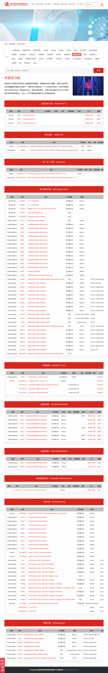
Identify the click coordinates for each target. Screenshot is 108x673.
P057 (22, 271)
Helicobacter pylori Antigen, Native (39, 314)
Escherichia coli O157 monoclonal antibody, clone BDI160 (47, 513)
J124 (22, 560)
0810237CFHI (21, 177)
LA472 (20, 658)
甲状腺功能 (36, 50)
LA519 (23, 588)
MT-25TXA (22, 389)
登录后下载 (89, 115)
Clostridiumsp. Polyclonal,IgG (38, 377)
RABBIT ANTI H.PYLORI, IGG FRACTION (41, 209)
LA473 (20, 650)
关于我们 (79, 4)
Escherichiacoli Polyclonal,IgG (38, 545)
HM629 (22, 330)
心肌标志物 (15, 50)
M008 (22, 467)
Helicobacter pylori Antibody (37, 283)
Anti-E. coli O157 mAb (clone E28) (39, 556)
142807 (22, 150)
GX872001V (23, 381)
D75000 (22, 209)
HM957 (22, 591)
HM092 (22, 303)
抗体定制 (71, 4)
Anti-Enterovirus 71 (29, 115)
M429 (22, 252)
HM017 (22, 568)
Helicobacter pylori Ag (35, 213)
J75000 (22, 213)
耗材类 (14, 63)
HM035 (19, 634)
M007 (22, 463)
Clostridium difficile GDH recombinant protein (43, 385)
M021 (23, 517)
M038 (22, 224)
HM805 (19, 642)
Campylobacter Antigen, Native (34, 650)
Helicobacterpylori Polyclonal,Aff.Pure (40, 275)
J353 (22, 306)
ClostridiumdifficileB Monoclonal (36, 416)
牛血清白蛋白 (77, 59)
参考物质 (50, 59)
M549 (22, 263)
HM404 (22, 295)
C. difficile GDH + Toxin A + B (37, 381)
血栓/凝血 (23, 54)
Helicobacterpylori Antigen (36, 220)
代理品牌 (55, 4)
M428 (22, 248)
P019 (22, 548)
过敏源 (20, 59)
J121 (19, 638)
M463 (23, 537)
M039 (22, 228)
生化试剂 (59, 59)
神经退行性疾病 (31, 59)
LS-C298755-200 (22, 146)
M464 (23, 541)
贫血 (85, 54)
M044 (22, 244)
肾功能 (46, 50)
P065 (22, 377)
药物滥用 (41, 54)
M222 (22, 431)
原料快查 (39, 4)
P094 (22, 275)
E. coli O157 (32, 607)
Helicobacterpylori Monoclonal (37, 224)
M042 (22, 236)
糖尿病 (14, 54)
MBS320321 (23, 607)
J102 (22, 283)
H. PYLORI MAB (33, 201)
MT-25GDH (22, 385)
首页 (33, 4)
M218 (22, 416)
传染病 (68, 50)
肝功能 (53, 50)
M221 (22, 427)
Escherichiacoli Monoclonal (37, 517)
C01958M (23, 603)
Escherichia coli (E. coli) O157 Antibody (41, 564)
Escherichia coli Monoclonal (37, 521)
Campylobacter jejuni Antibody (34, 634)
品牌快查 (63, 4)
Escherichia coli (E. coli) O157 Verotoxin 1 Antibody (45, 584)
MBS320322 (23, 611)
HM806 (19, 646)
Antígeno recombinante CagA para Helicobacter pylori (45, 353)
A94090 (22, 201)
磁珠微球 (50, 54)
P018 (22, 545)
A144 (22, 220)
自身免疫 (32, 54)
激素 (13, 59)
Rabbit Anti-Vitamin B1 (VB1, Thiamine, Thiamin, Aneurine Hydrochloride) (54, 150)
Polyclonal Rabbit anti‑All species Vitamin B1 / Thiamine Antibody (51, 146)
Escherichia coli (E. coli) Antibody (39, 560)
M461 (23, 529)
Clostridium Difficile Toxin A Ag (38, 389)
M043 (22, 240)
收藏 (98, 115)
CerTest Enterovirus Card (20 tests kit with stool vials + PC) (46, 173)
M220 (22, 424)
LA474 (20, 654)
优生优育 (83, 50)
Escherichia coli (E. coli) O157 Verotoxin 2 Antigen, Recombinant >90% (51, 599)
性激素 (61, 50)
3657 (19, 115)
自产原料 (47, 4)
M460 (23, 525)
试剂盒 (67, 59)
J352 (22, 572)
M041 (22, 232)
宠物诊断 (67, 54)
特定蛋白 (27, 63)
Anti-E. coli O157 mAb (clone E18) (39, 552)
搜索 (98, 70)
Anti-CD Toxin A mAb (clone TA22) (34, 490)
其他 (34, 63)
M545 (22, 256)
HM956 (22, 584)
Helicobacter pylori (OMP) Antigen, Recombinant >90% (46, 326)
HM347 (22, 291)
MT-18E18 (22, 552)
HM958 (22, 595)
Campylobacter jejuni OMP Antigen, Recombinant (40, 658)
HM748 (22, 338)
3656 (19, 119)
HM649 (22, 580)
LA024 (22, 322)
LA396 (22, 326)
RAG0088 (22, 353)
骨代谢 (58, 54)
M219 (22, 420)
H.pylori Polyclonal (34, 271)
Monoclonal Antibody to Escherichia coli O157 (43, 603)
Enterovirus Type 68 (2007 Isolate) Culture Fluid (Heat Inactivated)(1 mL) (51, 177)
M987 (22, 439)
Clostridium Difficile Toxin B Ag (38, 392)
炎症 (75, 50)
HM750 (22, 346)
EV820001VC (21, 173)
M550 (22, 267)
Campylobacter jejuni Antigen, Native (36, 654)
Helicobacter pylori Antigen (36, 216)
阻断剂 (97, 59)
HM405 (22, 299)
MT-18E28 (22, 556)
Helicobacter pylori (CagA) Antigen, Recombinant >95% (46, 279)
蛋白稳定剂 (88, 59)
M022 (23, 521)
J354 (22, 310)
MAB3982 (23, 513)
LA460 (22, 279)
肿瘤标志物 (26, 50)
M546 (22, 259)
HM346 (22, 287)
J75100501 (22, 216)
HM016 (22, 564)
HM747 (22, 334)
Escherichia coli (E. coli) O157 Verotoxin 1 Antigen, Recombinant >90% (51, 588)
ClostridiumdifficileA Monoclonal (36, 463)
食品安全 (93, 54)
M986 (22, 435)
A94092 (22, 205)
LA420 (23, 576)
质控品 (41, 59)
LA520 (23, 599)
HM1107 (22, 350)
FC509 (22, 318)
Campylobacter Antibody (32, 642)
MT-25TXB (22, 392)
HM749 (22, 342)
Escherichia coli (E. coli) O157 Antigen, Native (43, 576)
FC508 (22, 314)
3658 (19, 123)
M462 (23, 533)
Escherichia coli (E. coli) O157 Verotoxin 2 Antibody (45, 591)
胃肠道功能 (76, 54)
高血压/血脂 (93, 50)
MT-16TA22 (17, 490)
